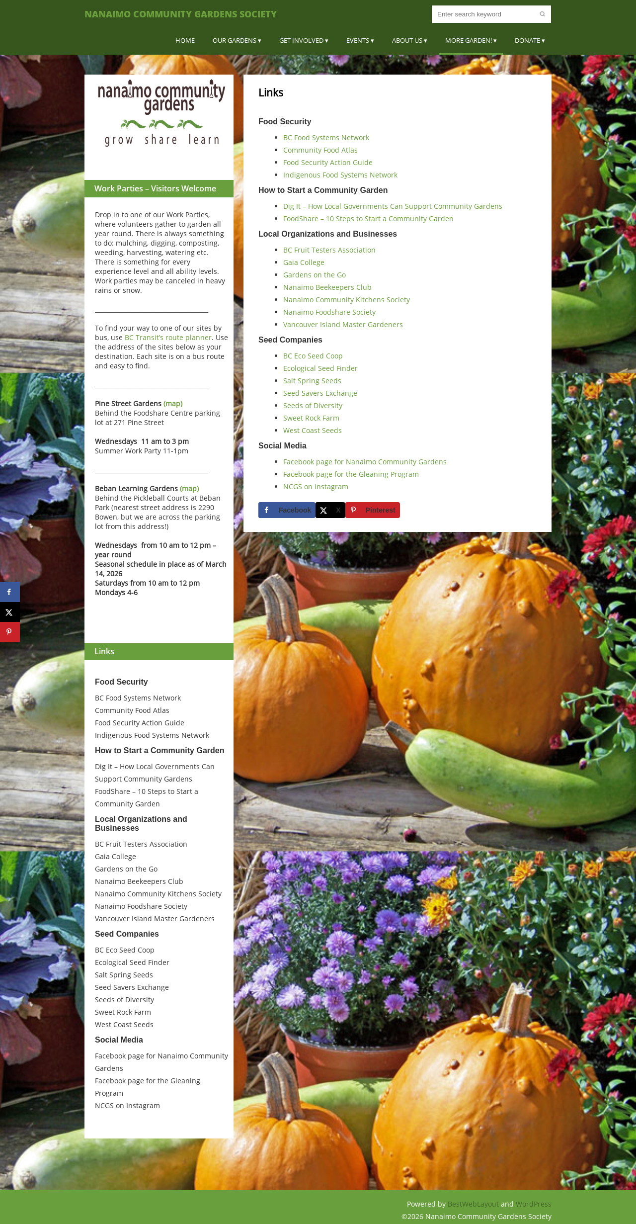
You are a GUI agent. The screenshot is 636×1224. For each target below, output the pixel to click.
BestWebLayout (474, 1204)
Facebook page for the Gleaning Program (351, 474)
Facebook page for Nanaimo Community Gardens (365, 461)
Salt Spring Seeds (124, 974)
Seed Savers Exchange (132, 987)
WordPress (534, 1204)
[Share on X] (330, 510)
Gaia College (115, 856)
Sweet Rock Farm (123, 1012)
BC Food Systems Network (138, 697)
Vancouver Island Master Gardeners (155, 918)
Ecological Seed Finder (132, 962)
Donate (527, 40)
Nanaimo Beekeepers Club (139, 881)
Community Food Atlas (132, 710)
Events (357, 40)
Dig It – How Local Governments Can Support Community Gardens (392, 206)
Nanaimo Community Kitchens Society (158, 893)
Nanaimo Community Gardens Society (180, 14)
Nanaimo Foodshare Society (141, 906)
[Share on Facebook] (287, 510)
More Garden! (468, 40)
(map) (172, 403)
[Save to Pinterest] (372, 510)
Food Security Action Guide (139, 722)
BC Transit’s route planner (168, 337)
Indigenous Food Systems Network (152, 735)
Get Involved (301, 40)
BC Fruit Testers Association (141, 844)
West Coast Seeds (124, 1024)
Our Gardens (234, 40)
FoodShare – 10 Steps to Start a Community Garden (368, 218)
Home (185, 40)
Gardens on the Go (126, 869)
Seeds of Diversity (124, 999)
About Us (407, 40)
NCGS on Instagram (127, 1105)
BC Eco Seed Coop (125, 950)
